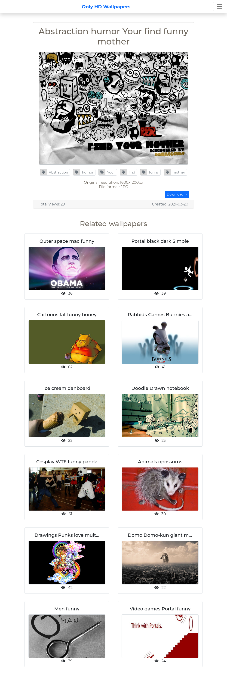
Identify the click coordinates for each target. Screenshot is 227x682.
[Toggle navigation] (219, 6)
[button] (55, 172)
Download (175, 194)
